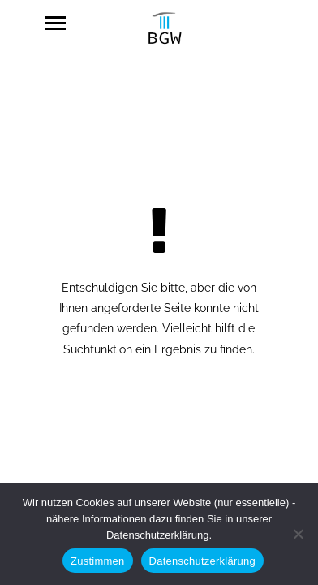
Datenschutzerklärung (202, 561)
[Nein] (298, 534)
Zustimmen (98, 561)
